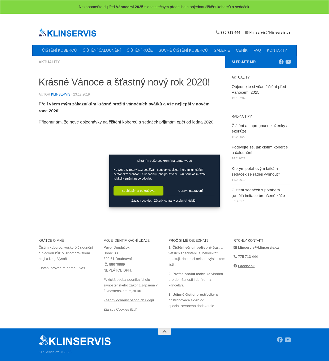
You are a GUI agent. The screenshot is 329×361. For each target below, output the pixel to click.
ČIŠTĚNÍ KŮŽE (140, 50)
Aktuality (49, 62)
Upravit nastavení (190, 190)
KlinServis (60, 94)
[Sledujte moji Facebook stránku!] (281, 61)
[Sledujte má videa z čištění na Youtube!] (287, 61)
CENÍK (242, 50)
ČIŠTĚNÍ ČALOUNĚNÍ (102, 50)
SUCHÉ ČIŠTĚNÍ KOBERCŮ (183, 50)
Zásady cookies (141, 200)
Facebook (246, 266)
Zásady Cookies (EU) (120, 309)
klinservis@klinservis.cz (269, 32)
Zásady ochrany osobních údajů (174, 200)
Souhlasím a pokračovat (138, 190)
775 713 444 (248, 257)
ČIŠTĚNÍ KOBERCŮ (59, 50)
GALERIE (222, 50)
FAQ (257, 50)
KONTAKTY (277, 50)
